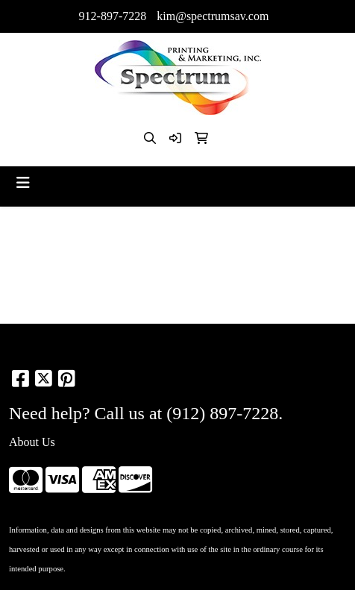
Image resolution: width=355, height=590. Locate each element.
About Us (32, 442)
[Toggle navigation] (23, 182)
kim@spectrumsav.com (212, 16)
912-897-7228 (113, 16)
